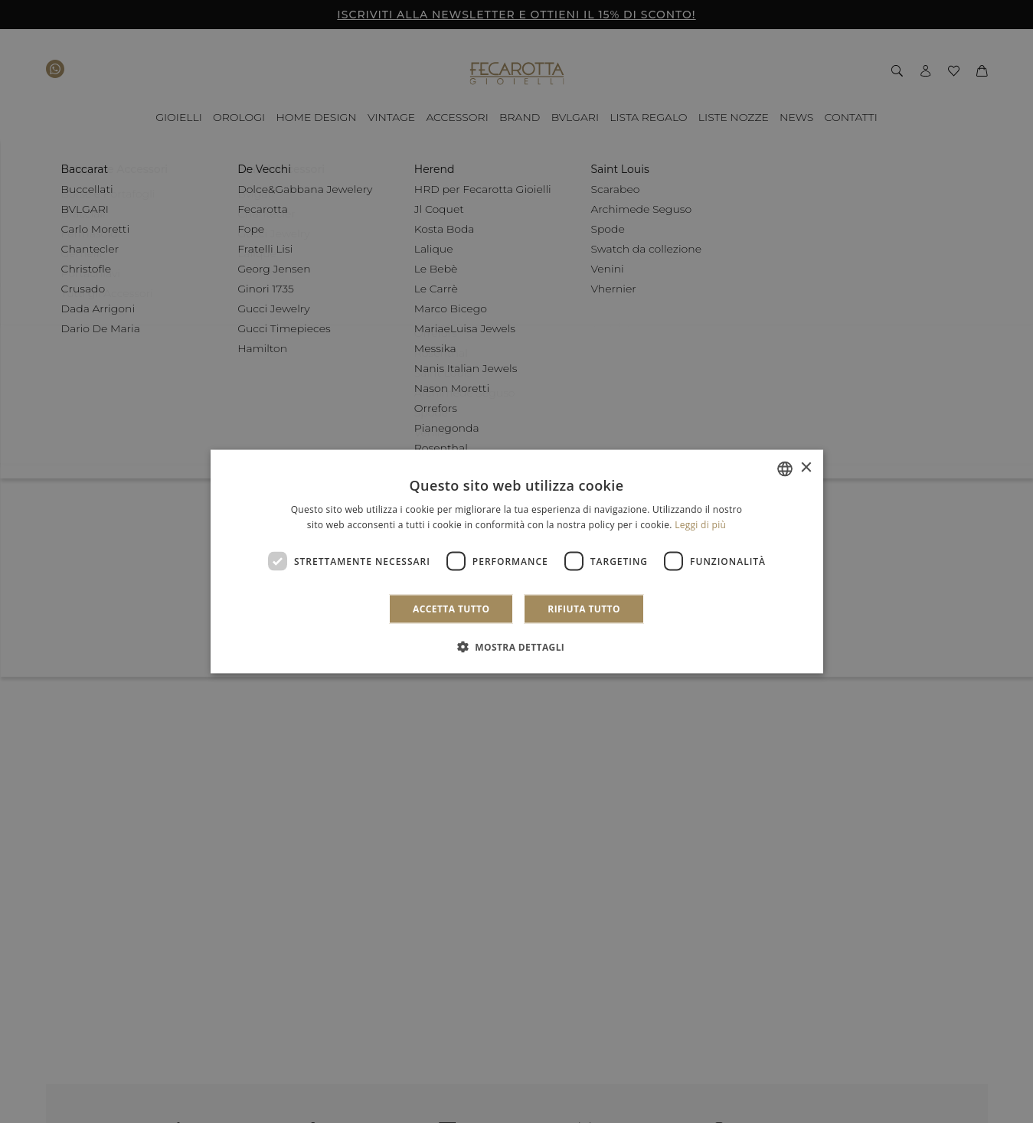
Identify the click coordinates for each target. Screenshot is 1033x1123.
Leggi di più (700, 523)
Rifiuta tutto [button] (584, 608)
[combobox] (785, 468)
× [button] (806, 468)
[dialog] (517, 561)
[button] (517, 647)
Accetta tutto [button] (451, 608)
